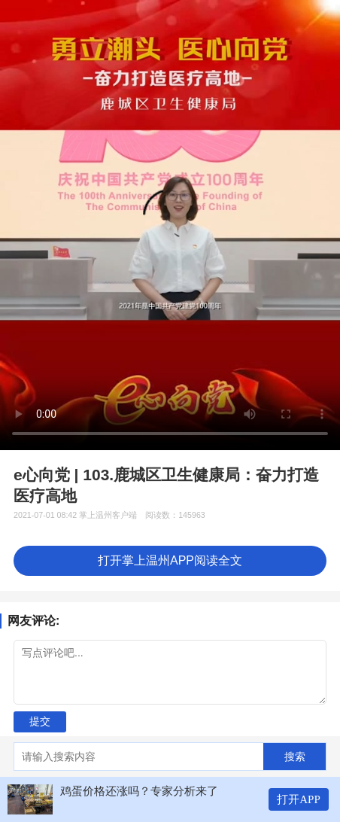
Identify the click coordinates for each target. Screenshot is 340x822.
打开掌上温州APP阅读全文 (170, 560)
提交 (39, 721)
